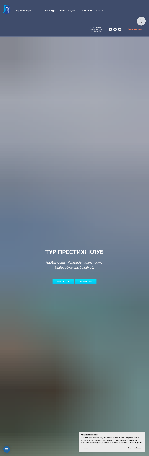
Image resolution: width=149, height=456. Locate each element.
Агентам (99, 10)
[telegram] (110, 29)
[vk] (115, 29)
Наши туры (50, 10)
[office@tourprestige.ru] (119, 29)
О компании (85, 10)
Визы (62, 10)
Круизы (72, 10)
